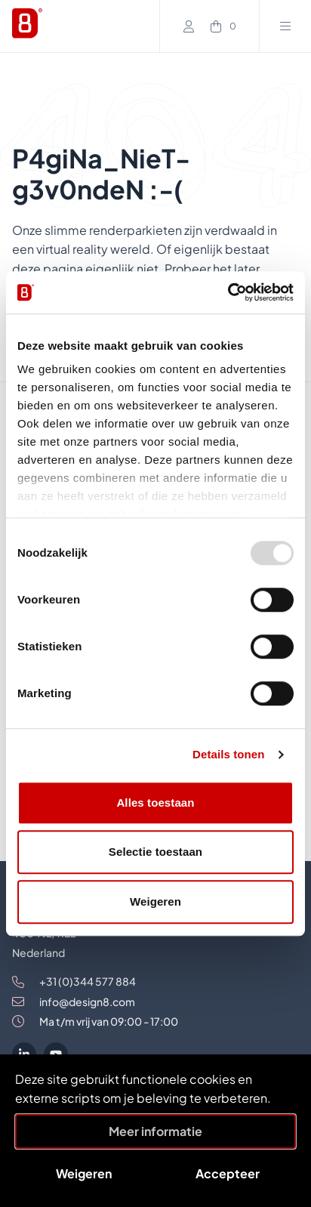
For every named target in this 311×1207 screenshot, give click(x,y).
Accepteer (228, 1173)
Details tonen (228, 754)
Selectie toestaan (155, 851)
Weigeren (155, 901)
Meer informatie (155, 1131)
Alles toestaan (155, 802)
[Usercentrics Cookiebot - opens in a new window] (228, 292)
